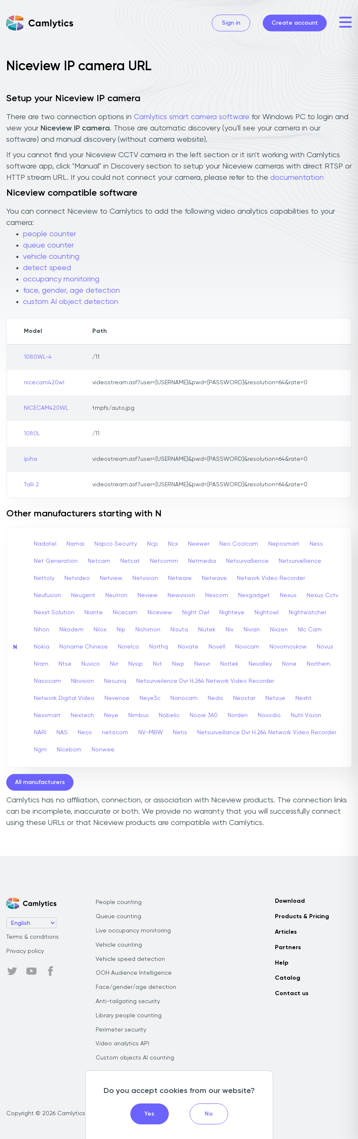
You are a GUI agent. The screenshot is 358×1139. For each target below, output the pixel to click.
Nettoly (44, 578)
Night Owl (195, 612)
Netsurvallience (247, 561)
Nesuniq (115, 681)
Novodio (269, 715)
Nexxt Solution (54, 612)
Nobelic (169, 715)
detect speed (47, 268)
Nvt (157, 664)
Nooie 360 (204, 715)
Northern (318, 664)
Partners (288, 947)
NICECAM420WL (46, 408)
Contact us (291, 993)
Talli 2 (31, 485)
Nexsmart (47, 715)
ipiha (30, 459)
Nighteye (231, 612)
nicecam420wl (44, 383)
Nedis (215, 698)
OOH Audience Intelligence (134, 973)
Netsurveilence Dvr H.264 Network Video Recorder (205, 681)
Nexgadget (254, 595)
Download (290, 901)
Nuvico (90, 664)
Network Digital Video (64, 698)
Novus (325, 647)
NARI (40, 732)
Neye (111, 715)
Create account (295, 23)
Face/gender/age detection (136, 987)
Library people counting (129, 1016)
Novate (188, 647)
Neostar (244, 698)
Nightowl (266, 612)
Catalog (287, 978)
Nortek (229, 664)
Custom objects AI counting (135, 1058)
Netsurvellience (300, 561)
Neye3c (150, 698)
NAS (62, 732)
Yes (149, 1114)
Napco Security (115, 544)
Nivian (252, 630)
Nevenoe (116, 698)
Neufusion (47, 595)
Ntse (64, 664)
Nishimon (147, 630)
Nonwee (102, 750)
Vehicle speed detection (130, 959)
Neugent (83, 595)
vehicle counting (51, 256)
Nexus (288, 595)
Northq (158, 647)
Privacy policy (25, 951)
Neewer (198, 544)
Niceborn (69, 750)
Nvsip (135, 664)
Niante (93, 612)
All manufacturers (40, 782)
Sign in (231, 23)
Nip (121, 630)
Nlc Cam (310, 630)
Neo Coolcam (238, 544)
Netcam (99, 561)
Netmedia (202, 561)
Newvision (181, 595)
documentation (297, 177)
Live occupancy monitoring (133, 931)
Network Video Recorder (271, 578)
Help (281, 963)
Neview (147, 595)
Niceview (159, 612)
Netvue (275, 698)
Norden (238, 715)
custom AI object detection (70, 302)
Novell (216, 647)
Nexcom (216, 595)
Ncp (152, 544)
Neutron (116, 595)
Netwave (214, 578)
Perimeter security (121, 1030)
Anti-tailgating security (128, 1001)
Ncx (173, 544)
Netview (111, 578)
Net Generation (56, 561)
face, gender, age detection (71, 290)
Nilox (100, 630)
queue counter (48, 245)
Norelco (128, 647)
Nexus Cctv (322, 595)
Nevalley (260, 664)
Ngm (40, 750)
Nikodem (71, 630)
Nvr (114, 664)
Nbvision (82, 681)
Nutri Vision (306, 715)
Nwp (178, 664)
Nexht (303, 698)
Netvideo (77, 578)
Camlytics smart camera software (191, 117)
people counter (49, 234)
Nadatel (45, 544)
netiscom (115, 732)
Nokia (41, 647)
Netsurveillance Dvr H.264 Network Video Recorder (266, 732)
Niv (230, 630)
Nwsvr (202, 664)
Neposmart (284, 544)
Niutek (207, 630)
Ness (316, 544)
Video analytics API (122, 1044)
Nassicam (47, 681)
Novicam (247, 647)
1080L (32, 434)
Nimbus (138, 715)
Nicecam (125, 612)
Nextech (82, 715)
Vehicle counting (119, 945)
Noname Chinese (83, 647)
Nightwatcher (307, 612)
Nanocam (184, 698)
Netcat (130, 561)
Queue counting (118, 916)
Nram (41, 664)
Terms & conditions (32, 937)
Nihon (41, 630)
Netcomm (164, 561)
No (209, 1114)
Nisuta (179, 630)
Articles (286, 932)
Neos (85, 732)
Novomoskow (288, 647)
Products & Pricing (302, 916)
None (289, 664)
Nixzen (279, 630)
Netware (180, 578)
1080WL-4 (38, 357)
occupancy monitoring (61, 279)
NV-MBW (150, 732)
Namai (75, 544)
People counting (119, 902)
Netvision (145, 578)
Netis (180, 732)
